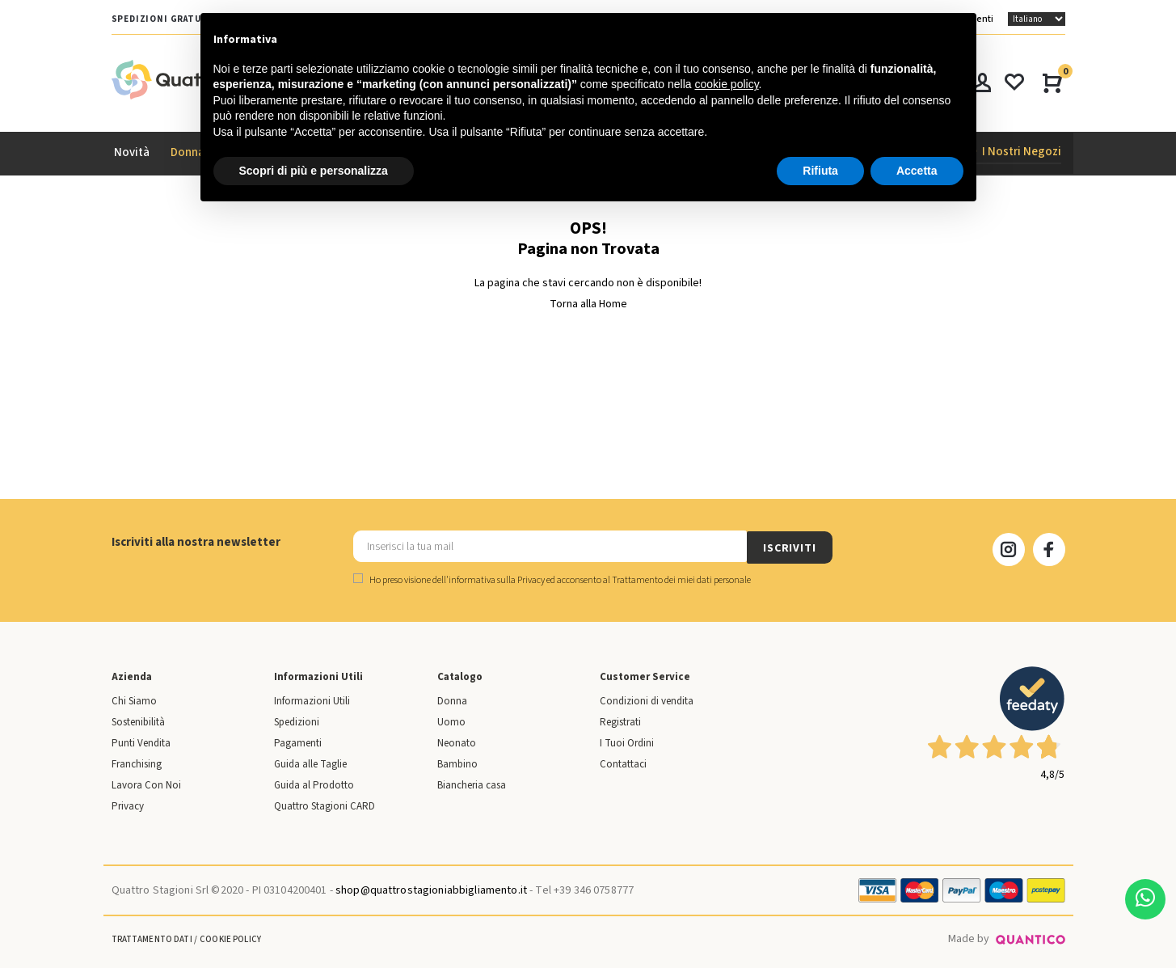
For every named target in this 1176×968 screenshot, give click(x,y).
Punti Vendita (141, 741)
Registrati (620, 720)
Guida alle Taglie (310, 762)
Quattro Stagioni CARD (324, 804)
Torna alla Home (588, 304)
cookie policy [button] (726, 84)
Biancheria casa (471, 783)
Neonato (456, 741)
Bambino (457, 762)
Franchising (137, 762)
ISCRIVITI (789, 547)
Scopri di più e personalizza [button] (313, 170)
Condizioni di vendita (646, 699)
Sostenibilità (138, 720)
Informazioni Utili (312, 699)
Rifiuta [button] (820, 170)
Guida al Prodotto (314, 783)
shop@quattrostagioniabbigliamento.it (431, 889)
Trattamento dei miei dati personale (681, 578)
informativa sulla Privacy (497, 578)
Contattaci (623, 762)
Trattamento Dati (152, 938)
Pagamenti (298, 741)
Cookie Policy (230, 938)
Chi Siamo (134, 699)
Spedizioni (296, 720)
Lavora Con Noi (146, 783)
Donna (452, 699)
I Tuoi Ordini (627, 741)
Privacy (128, 804)
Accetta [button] (917, 170)
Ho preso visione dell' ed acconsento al (552, 578)
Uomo (451, 720)
